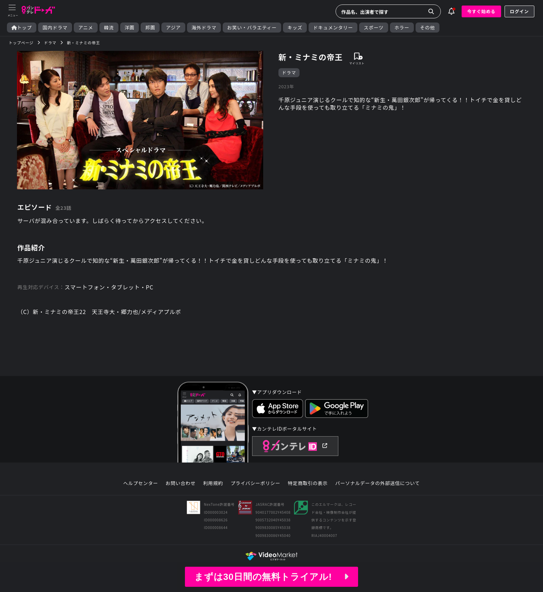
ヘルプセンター (140, 483)
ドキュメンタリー (333, 27)
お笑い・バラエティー (252, 27)
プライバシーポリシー (256, 483)
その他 (427, 27)
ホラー (401, 27)
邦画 (150, 27)
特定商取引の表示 (308, 483)
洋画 (130, 27)
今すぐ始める (481, 11)
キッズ (294, 27)
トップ (21, 27)
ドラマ (289, 72)
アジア (173, 27)
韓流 (109, 27)
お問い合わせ (180, 483)
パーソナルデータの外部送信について (377, 483)
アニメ (85, 27)
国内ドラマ (55, 27)
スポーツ (373, 27)
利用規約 (213, 483)
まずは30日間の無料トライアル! (271, 577)
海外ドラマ (204, 27)
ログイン (519, 11)
